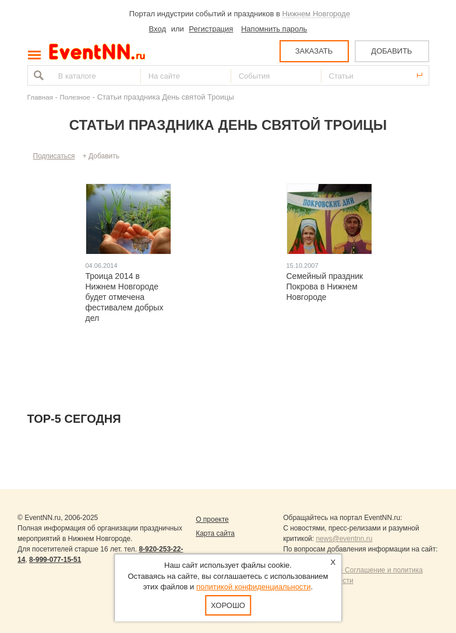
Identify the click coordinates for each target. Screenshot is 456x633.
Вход (157, 28)
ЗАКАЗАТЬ (314, 51)
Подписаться (54, 156)
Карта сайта (215, 533)
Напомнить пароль (274, 28)
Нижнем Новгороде (316, 13)
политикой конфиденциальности (253, 586)
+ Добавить (101, 156)
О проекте (212, 519)
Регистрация (211, 28)
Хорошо (228, 605)
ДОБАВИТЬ (391, 51)
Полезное (75, 97)
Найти (37, 75)
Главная (40, 97)
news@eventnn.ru (344, 539)
